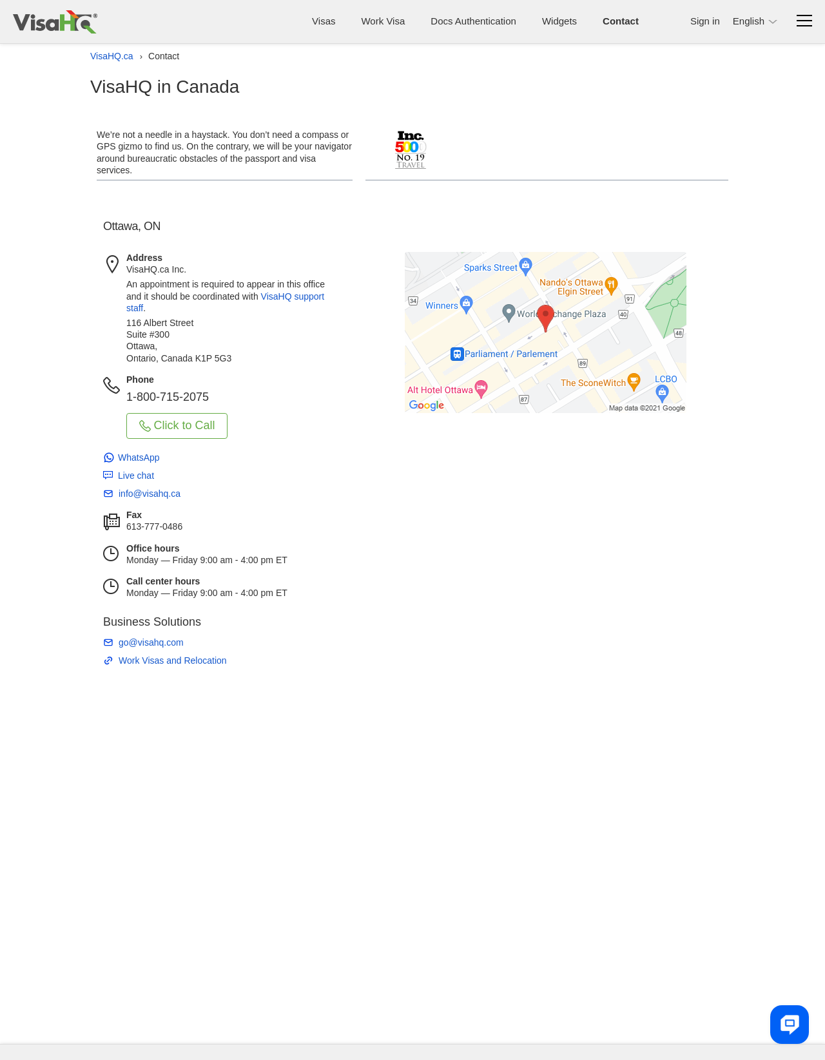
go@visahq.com (151, 642)
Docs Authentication (473, 20)
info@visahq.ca (149, 493)
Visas (323, 20)
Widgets (559, 20)
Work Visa (383, 20)
